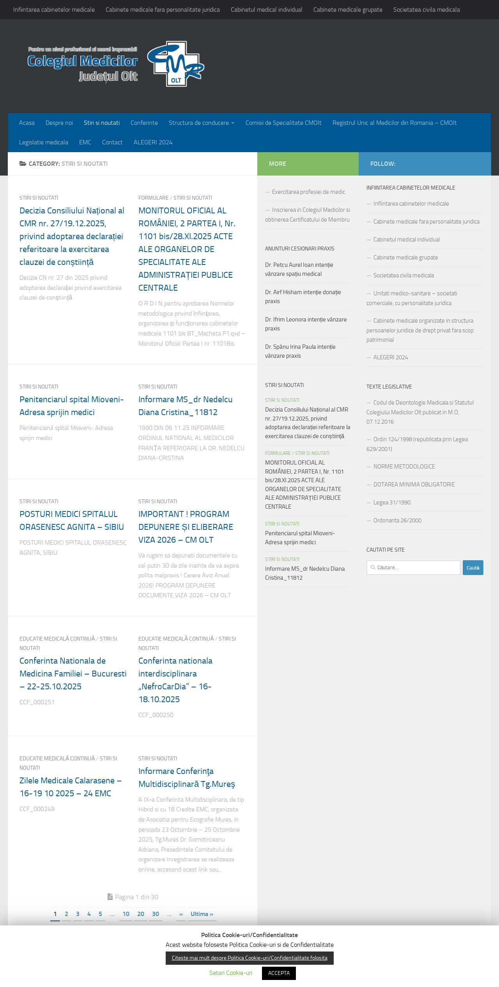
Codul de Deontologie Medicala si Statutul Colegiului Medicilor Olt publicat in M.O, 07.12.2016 (420, 412)
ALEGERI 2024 (153, 142)
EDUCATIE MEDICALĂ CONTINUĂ (57, 639)
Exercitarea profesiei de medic (308, 191)
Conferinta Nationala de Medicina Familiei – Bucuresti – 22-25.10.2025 (73, 674)
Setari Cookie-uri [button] (230, 972)
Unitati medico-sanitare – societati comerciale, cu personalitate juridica (411, 298)
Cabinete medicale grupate (347, 9)
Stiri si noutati (102, 122)
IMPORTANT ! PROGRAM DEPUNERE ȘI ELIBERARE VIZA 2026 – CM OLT (185, 527)
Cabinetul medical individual (267, 9)
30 (155, 914)
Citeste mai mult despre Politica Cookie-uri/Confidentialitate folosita (249, 958)
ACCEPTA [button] (279, 973)
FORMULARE (153, 198)
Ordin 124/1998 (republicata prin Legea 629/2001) (417, 444)
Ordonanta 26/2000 (397, 520)
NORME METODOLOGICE (404, 466)
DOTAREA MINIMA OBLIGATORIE (414, 484)
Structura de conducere (199, 122)
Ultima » (202, 914)
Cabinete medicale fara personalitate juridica (163, 9)
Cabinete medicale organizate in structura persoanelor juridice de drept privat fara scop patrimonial (420, 330)
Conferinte (144, 122)
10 (125, 914)
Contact (112, 142)
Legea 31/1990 (392, 502)
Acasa (27, 122)
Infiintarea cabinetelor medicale (54, 9)
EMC (85, 142)
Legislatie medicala (43, 142)
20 (140, 914)
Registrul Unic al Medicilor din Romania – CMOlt (395, 122)
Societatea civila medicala (426, 9)
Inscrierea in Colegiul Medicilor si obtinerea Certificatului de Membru (307, 214)
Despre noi (59, 122)
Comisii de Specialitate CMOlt (284, 122)
